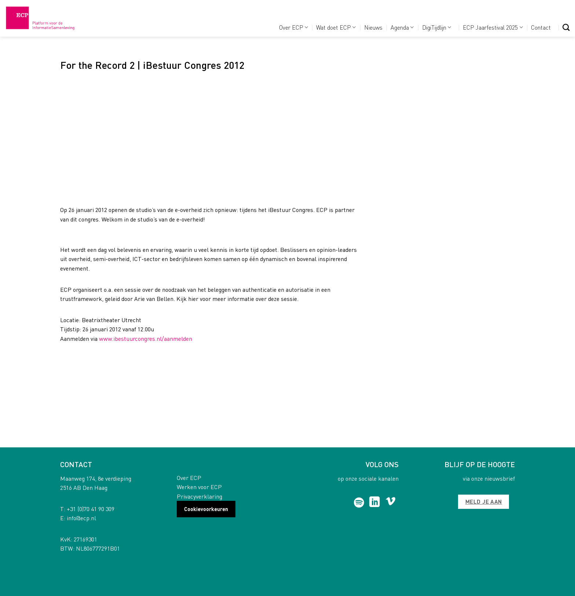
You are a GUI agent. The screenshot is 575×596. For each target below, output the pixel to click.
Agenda (402, 27)
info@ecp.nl (81, 518)
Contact (541, 27)
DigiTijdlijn (436, 27)
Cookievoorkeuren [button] (206, 509)
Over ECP (293, 27)
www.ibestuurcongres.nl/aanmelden (145, 338)
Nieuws (373, 27)
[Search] (566, 27)
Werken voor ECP (199, 487)
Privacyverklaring (199, 496)
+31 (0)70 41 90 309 (90, 509)
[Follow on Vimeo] (390, 503)
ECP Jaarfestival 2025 (493, 27)
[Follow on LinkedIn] (374, 503)
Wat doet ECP (336, 27)
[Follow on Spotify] (359, 503)
